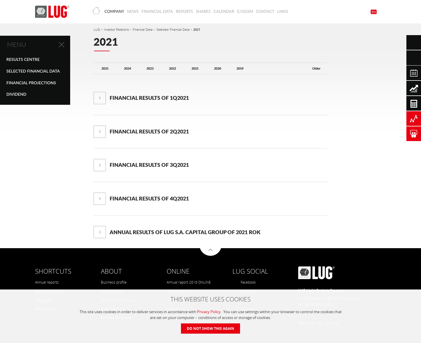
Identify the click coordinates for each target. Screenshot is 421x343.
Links (282, 11)
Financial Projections (31, 82)
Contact (265, 11)
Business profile (114, 282)
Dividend (16, 94)
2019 (240, 68)
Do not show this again (210, 328)
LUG (97, 29)
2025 (104, 68)
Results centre (23, 59)
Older (316, 68)
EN (374, 12)
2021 (196, 29)
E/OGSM (245, 11)
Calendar (223, 11)
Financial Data (157, 11)
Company (114, 11)
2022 (172, 68)
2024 (127, 68)
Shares (203, 11)
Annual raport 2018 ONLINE (189, 282)
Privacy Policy (209, 311)
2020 (217, 68)
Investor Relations (117, 29)
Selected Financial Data (33, 70)
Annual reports (47, 282)
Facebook (244, 282)
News (133, 11)
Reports (184, 11)
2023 (149, 68)
